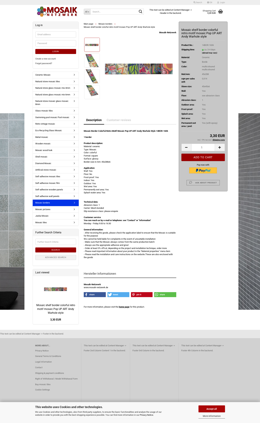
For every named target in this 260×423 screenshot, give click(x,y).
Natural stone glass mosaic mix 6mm (52, 94)
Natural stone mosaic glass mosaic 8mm (51, 102)
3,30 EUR (55, 319)
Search (55, 250)
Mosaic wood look (43, 150)
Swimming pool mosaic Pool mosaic (52, 117)
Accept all (211, 409)
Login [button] (221, 2)
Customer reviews (119, 120)
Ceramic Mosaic (43, 75)
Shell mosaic (41, 156)
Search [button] (198, 2)
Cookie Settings (42, 389)
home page (124, 307)
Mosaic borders (42, 202)
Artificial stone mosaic (45, 170)
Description (94, 120)
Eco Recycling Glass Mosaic (48, 130)
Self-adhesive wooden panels (49, 189)
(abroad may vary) (209, 53)
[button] (210, 2)
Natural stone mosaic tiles (47, 81)
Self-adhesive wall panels (47, 196)
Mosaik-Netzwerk (167, 32)
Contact (38, 367)
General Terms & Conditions (48, 356)
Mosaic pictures (42, 209)
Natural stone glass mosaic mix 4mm (52, 88)
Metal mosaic (41, 137)
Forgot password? (43, 63)
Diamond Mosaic (43, 163)
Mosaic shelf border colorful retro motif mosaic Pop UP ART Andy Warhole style (55, 309)
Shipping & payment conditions (49, 373)
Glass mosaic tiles (44, 110)
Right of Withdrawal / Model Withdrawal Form (56, 378)
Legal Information (43, 362)
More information (212, 416)
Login (55, 51)
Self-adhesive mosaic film (47, 183)
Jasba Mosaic (42, 216)
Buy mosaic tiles (43, 384)
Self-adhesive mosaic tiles (47, 176)
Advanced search (55, 257)
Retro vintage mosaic (45, 124)
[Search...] (87, 12)
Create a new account (45, 58)
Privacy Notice (146, 415)
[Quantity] (203, 147)
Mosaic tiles (41, 222)
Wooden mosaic (43, 143)
